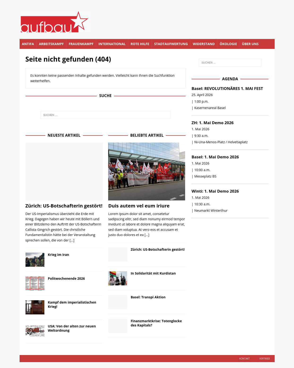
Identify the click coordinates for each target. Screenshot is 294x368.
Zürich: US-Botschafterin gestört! (64, 206)
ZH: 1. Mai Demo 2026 (213, 122)
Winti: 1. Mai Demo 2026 (215, 191)
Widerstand (204, 44)
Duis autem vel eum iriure (138, 206)
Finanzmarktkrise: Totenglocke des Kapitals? (156, 323)
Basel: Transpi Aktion (148, 297)
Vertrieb (264, 358)
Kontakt (244, 358)
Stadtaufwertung (171, 44)
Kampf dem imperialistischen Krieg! (72, 304)
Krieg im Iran (58, 254)
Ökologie (228, 44)
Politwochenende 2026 (66, 278)
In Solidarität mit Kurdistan (153, 273)
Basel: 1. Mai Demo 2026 (215, 157)
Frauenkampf (81, 44)
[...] (72, 240)
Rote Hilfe (140, 44)
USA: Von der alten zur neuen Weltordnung (72, 328)
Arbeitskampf (51, 44)
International (112, 44)
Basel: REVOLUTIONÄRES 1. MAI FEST (227, 88)
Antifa (28, 44)
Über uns (250, 44)
